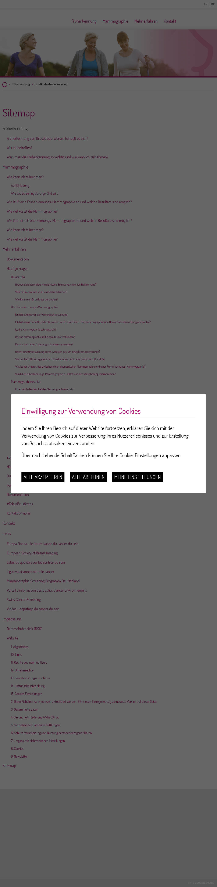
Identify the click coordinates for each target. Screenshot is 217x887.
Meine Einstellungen (137, 477)
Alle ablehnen (88, 477)
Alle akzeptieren (43, 477)
